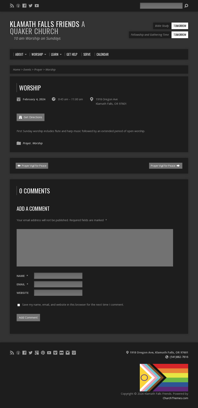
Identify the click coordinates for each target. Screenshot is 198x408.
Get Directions (30, 117)
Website (23, 293)
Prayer (38, 69)
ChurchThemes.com (175, 398)
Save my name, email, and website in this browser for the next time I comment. (73, 304)
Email (22, 284)
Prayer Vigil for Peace (31, 165)
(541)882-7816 (179, 357)
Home (16, 69)
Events (27, 69)
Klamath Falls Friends (47, 27)
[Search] (161, 6)
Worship (50, 69)
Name (22, 276)
